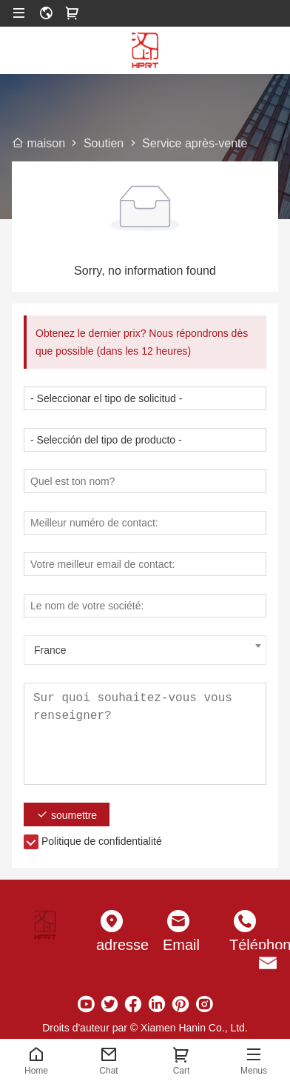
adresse (111, 945)
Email (178, 945)
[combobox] (145, 650)
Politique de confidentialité (101, 841)
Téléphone (244, 945)
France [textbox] (50, 650)
